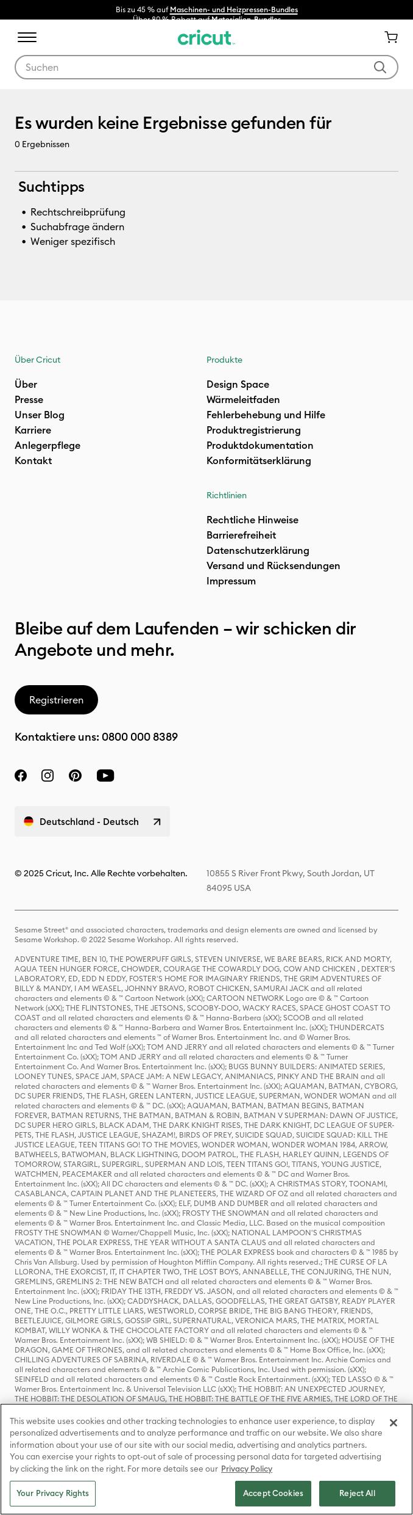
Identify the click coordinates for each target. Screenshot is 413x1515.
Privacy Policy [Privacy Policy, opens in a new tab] (246, 1468)
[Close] (393, 1422)
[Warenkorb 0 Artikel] (386, 37)
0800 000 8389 (140, 737)
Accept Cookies (273, 1493)
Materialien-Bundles (246, 19)
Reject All (357, 1493)
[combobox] (206, 67)
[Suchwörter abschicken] (380, 67)
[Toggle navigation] (27, 37)
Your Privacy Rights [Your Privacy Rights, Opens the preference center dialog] (52, 1493)
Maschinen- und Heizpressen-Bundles (234, 9)
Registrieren (56, 700)
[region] (206, 1459)
